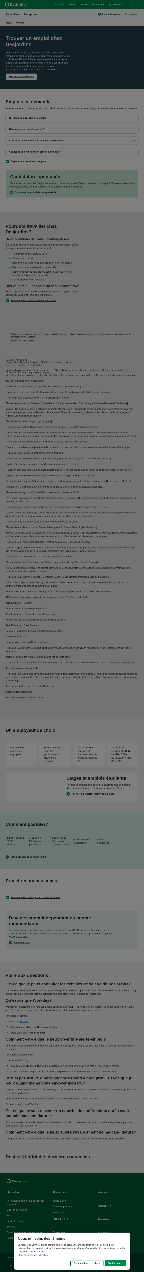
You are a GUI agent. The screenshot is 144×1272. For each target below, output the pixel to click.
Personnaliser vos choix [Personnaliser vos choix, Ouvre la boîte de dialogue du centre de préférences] (87, 1263)
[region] (72, 1251)
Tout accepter (115, 1263)
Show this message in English (33, 1255)
